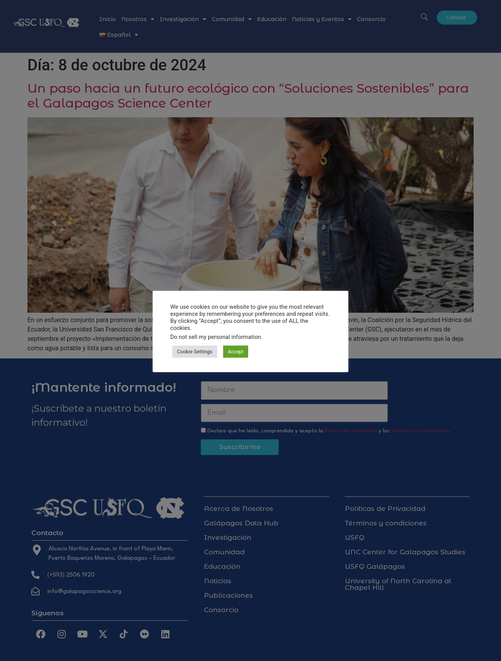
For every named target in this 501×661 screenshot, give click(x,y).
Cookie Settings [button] (195, 352)
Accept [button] (236, 352)
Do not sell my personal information (215, 336)
